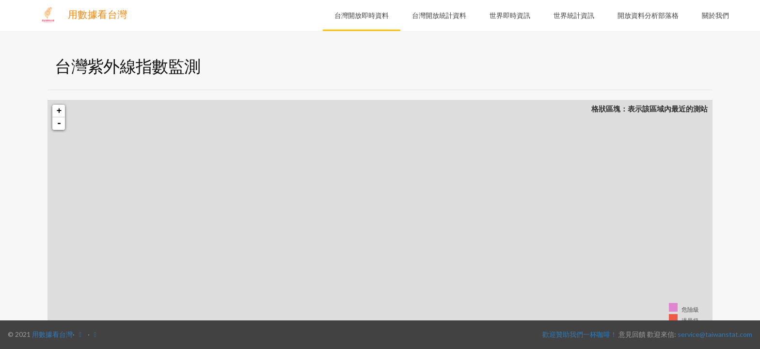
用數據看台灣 (83, 14)
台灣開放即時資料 (361, 15)
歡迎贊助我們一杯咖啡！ (579, 334)
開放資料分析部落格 (648, 15)
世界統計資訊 (574, 15)
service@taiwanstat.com (715, 334)
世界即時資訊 (510, 15)
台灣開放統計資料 (439, 15)
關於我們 (715, 15)
